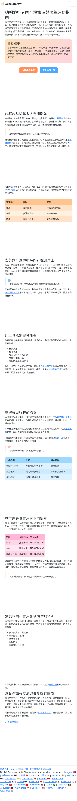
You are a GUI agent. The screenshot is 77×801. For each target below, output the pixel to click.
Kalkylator (56, 775)
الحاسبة (49, 784)
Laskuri (20, 781)
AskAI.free (5, 790)
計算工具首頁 (44, 712)
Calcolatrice (50, 781)
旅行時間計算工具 (63, 417)
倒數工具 (59, 438)
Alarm (50, 787)
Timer (61, 787)
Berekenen (57, 778)
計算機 (22, 775)
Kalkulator (72, 775)
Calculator (62, 784)
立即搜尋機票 (28, 70)
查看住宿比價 (48, 70)
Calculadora (10, 778)
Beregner (68, 772)
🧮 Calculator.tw (11, 4)
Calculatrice (5, 781)
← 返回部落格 (11, 722)
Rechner (43, 778)
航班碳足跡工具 (54, 369)
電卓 (44, 775)
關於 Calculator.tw (8, 769)
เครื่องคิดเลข (7, 775)
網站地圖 (47, 769)
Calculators (20, 787)
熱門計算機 (35, 769)
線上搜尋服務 (59, 118)
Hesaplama (19, 784)
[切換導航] (72, 3)
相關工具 (53, 684)
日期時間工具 (46, 366)
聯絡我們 (23, 769)
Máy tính (4, 784)
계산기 (33, 775)
